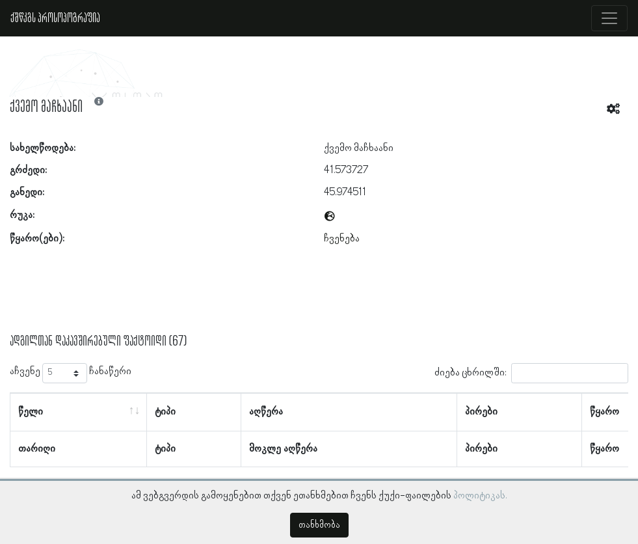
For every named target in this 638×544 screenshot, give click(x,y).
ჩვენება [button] (342, 239)
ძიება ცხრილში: (531, 373)
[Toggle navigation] (609, 18)
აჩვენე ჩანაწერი (70, 373)
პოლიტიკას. (480, 496)
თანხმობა (319, 525)
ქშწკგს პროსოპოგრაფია (55, 18)
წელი (30, 412)
